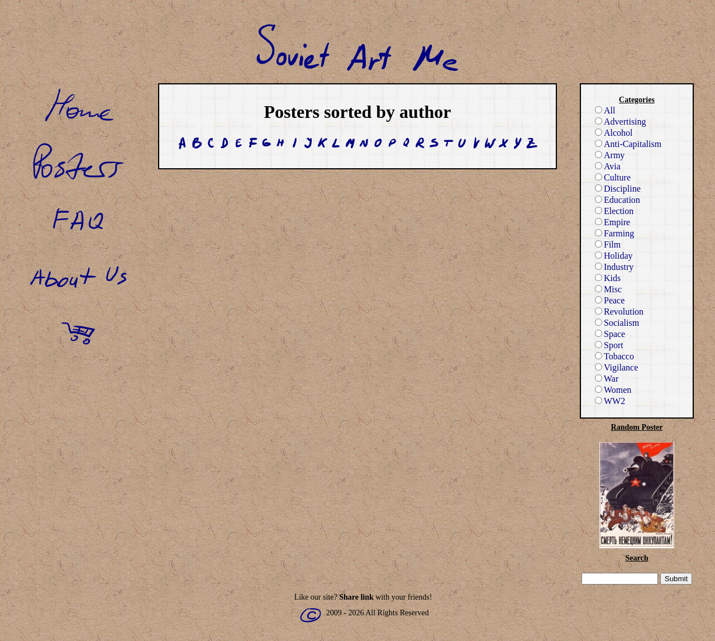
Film (608, 244)
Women (613, 390)
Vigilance (616, 367)
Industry (614, 267)
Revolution (619, 311)
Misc (608, 289)
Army (610, 155)
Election (614, 211)
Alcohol (614, 132)
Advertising (620, 121)
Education (617, 200)
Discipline (618, 188)
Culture (613, 177)
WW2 (610, 401)
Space (610, 334)
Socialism (617, 322)
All (605, 110)
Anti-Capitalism (628, 144)
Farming (614, 233)
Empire (612, 222)
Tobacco (614, 356)
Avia (608, 166)
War (606, 378)
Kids (608, 278)
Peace (610, 300)
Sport (609, 345)
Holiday (614, 255)
